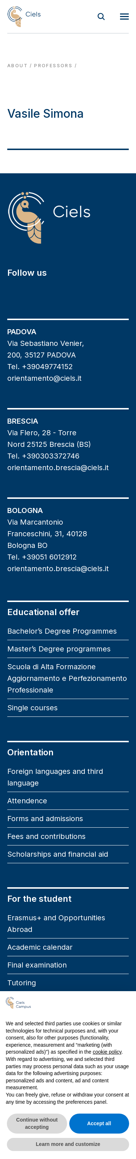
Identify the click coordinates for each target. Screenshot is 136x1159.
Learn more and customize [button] (68, 1144)
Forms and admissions (45, 818)
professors (53, 65)
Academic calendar (40, 947)
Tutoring (21, 982)
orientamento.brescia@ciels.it (58, 467)
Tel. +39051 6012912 (42, 557)
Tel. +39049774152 (40, 366)
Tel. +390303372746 (43, 456)
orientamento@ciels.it (44, 378)
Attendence (27, 800)
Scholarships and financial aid (57, 854)
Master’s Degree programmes (59, 649)
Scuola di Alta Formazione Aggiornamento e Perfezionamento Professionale (67, 678)
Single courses (32, 707)
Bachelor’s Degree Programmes (62, 631)
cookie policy (107, 1052)
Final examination (37, 965)
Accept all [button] (99, 1123)
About (17, 65)
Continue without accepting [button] (37, 1123)
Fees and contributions (46, 836)
